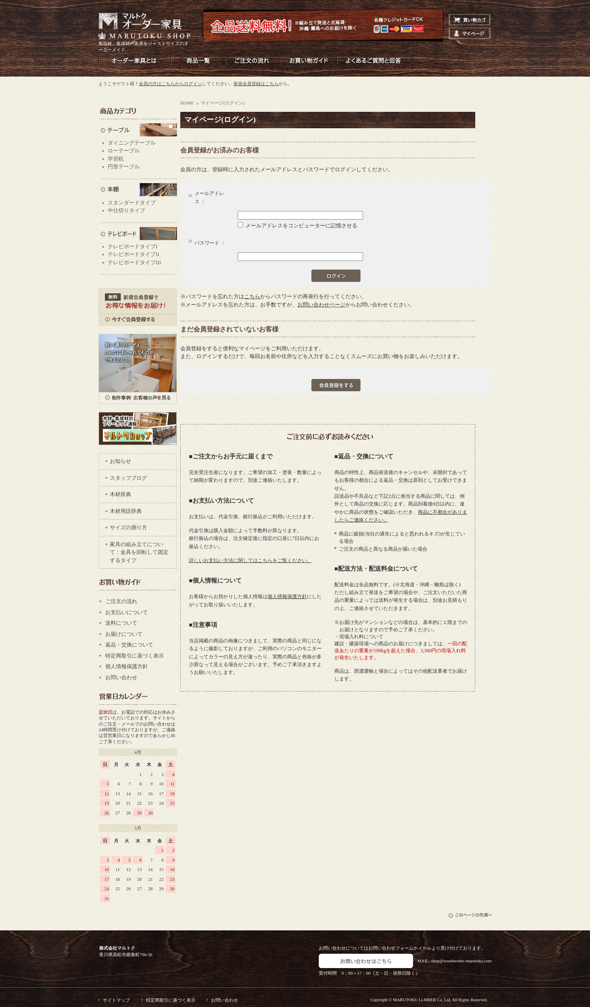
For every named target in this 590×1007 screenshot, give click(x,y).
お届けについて (124, 634)
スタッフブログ (128, 478)
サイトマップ (116, 1000)
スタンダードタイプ (132, 203)
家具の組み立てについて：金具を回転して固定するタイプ (139, 552)
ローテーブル (124, 150)
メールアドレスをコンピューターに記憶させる (301, 225)
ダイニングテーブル (132, 143)
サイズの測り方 (128, 527)
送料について (121, 623)
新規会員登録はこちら (256, 83)
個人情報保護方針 (126, 666)
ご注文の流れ (121, 601)
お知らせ (120, 461)
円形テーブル (124, 166)
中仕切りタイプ (126, 210)
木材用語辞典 (126, 511)
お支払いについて (126, 612)
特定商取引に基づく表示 (134, 656)
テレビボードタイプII (133, 254)
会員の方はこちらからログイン (170, 83)
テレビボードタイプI (132, 246)
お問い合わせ (121, 677)
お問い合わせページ (321, 305)
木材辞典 (120, 494)
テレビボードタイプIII (134, 262)
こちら (252, 296)
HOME (187, 102)
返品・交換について (129, 645)
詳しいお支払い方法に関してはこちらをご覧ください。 (250, 560)
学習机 (116, 159)
